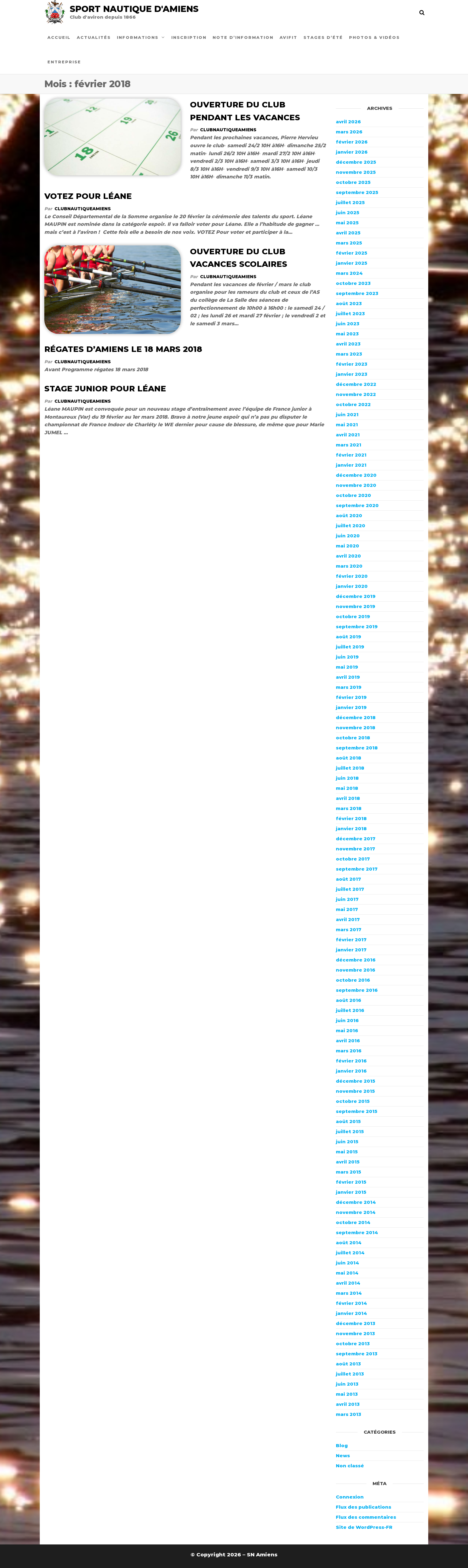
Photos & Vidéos (374, 37)
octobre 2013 (353, 1343)
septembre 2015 (356, 1111)
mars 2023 (349, 354)
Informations (137, 37)
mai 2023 (347, 334)
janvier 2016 (351, 1071)
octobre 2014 (353, 1222)
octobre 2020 (353, 495)
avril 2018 (348, 798)
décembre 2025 (356, 162)
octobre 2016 (353, 980)
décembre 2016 (356, 960)
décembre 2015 (355, 1081)
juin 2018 (347, 778)
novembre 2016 (355, 970)
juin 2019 (347, 657)
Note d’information (243, 37)
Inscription (188, 37)
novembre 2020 (356, 485)
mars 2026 (349, 132)
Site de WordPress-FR (364, 1527)
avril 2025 (348, 233)
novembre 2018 (355, 727)
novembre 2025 (356, 172)
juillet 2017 (350, 889)
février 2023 (351, 364)
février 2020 (352, 576)
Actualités (94, 37)
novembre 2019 (355, 606)
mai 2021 (347, 424)
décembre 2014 (356, 1202)
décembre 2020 (356, 475)
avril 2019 (348, 677)
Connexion (350, 1497)
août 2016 (348, 1000)
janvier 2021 (351, 465)
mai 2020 (347, 546)
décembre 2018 (356, 717)
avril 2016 (348, 1040)
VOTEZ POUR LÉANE (88, 196)
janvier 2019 (351, 707)
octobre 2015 (353, 1101)
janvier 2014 (351, 1313)
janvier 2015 (351, 1192)
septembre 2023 (357, 293)
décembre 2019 (355, 596)
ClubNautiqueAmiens (228, 130)
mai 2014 (347, 1273)
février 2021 (351, 455)
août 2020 (349, 515)
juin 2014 (347, 1263)
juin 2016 (347, 1020)
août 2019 (348, 637)
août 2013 (348, 1364)
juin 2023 (347, 324)
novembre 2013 (355, 1333)
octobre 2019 (353, 616)
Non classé (350, 1466)
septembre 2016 (357, 990)
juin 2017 (347, 899)
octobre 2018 (353, 738)
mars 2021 (348, 445)
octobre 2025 (353, 182)
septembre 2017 (356, 869)
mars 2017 (348, 929)
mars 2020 (349, 566)
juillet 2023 (350, 313)
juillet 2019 (350, 647)
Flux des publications (363, 1507)
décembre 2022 (356, 384)
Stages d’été (323, 37)
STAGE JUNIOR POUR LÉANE (105, 389)
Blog (342, 1445)
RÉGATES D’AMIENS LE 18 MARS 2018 (123, 349)
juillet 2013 (350, 1374)
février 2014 (351, 1303)
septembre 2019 (356, 626)
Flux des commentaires (366, 1517)
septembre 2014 (357, 1232)
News (343, 1455)
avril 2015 (347, 1162)
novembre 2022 (356, 394)
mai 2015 (347, 1152)
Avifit (288, 37)
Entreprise (64, 61)
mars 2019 (348, 687)
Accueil (59, 37)
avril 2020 (348, 556)
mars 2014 (349, 1293)
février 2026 (352, 142)
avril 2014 (348, 1283)
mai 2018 (347, 788)
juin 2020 (348, 536)
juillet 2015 (350, 1131)
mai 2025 (347, 223)
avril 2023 (348, 344)
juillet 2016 (350, 1010)
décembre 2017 (355, 839)
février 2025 (351, 253)
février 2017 (351, 940)
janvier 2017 (351, 950)
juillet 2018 (350, 768)
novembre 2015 (355, 1091)
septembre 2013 (356, 1354)
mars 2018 (349, 808)
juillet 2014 (350, 1253)
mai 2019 (347, 667)
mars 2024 (349, 273)
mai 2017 (347, 909)
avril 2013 (348, 1404)
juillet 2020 (350, 525)
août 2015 (348, 1121)
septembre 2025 (357, 192)
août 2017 (348, 879)
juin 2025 (347, 212)
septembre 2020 (357, 505)
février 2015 (351, 1182)
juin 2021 (347, 414)
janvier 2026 (352, 152)
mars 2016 (349, 1051)
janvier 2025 (351, 263)
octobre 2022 (353, 404)
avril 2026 (348, 122)
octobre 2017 (353, 859)
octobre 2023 (353, 283)
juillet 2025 (350, 202)
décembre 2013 (355, 1323)
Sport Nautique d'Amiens (134, 9)
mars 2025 (349, 243)
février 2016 (351, 1061)
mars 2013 (348, 1414)
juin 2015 (347, 1141)
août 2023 (349, 303)
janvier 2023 (351, 374)
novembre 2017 (355, 849)
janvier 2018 (351, 828)
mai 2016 (347, 1030)
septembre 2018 (357, 748)
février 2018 (351, 818)
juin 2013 (347, 1384)
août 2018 (348, 758)
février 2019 (351, 697)
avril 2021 (348, 435)
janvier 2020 (352, 586)
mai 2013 (347, 1394)
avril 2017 (348, 919)
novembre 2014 (356, 1212)
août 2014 (349, 1242)
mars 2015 (348, 1172)
